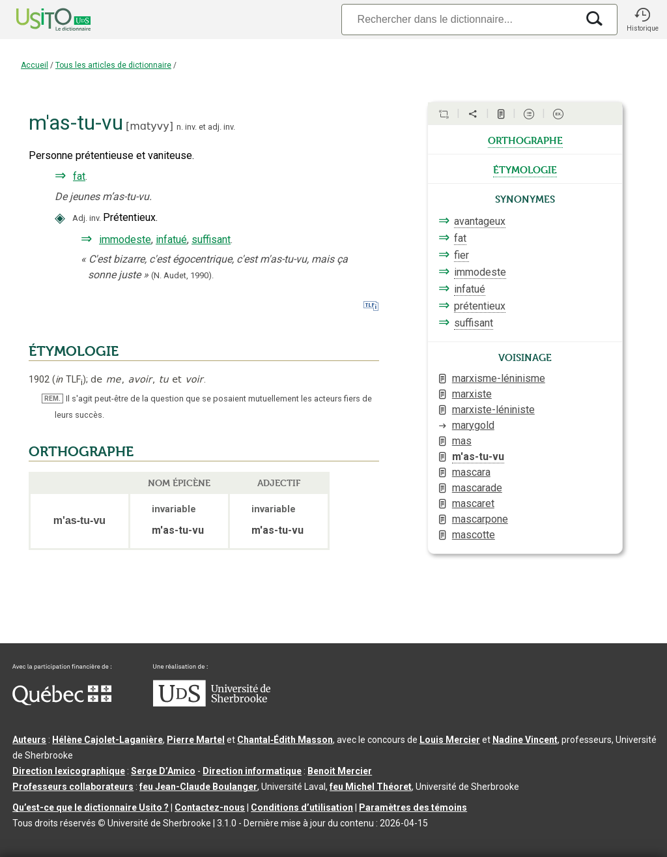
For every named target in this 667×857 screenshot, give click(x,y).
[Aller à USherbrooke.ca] (211, 703)
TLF (69, 379)
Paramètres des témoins (413, 807)
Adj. (79, 218)
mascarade (477, 488)
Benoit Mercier (339, 771)
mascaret (473, 503)
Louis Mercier (449, 739)
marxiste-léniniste (493, 409)
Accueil (34, 65)
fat (79, 176)
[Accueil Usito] (39, 19)
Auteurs (29, 739)
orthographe (525, 139)
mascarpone (480, 519)
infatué (171, 239)
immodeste (125, 239)
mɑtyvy (149, 126)
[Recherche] (459, 19)
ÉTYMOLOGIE (74, 351)
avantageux (479, 221)
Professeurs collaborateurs (73, 786)
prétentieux (479, 306)
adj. (214, 127)
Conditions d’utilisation (302, 807)
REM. (52, 398)
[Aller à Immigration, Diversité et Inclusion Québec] (61, 702)
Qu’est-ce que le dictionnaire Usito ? (90, 807)
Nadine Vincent (525, 739)
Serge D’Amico (163, 771)
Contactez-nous (210, 807)
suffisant (211, 239)
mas (462, 441)
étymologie (525, 169)
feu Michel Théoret (371, 786)
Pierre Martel (196, 739)
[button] (642, 19)
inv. (191, 127)
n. (180, 127)
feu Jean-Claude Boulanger (198, 786)
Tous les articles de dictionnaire (113, 65)
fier (461, 255)
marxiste (472, 394)
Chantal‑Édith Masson (285, 739)
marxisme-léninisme (498, 378)
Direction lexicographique (68, 771)
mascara (471, 472)
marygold (473, 425)
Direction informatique (252, 771)
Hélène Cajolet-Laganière (107, 739)
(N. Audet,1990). (182, 275)
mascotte (473, 535)
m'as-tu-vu (478, 456)
